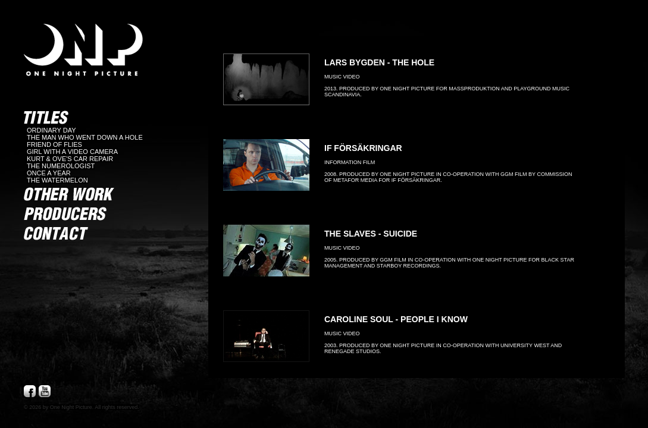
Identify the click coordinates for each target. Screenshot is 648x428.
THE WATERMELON (57, 180)
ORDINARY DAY (51, 130)
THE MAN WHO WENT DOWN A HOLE (85, 137)
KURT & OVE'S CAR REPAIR (70, 158)
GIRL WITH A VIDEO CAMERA (72, 151)
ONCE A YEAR (49, 173)
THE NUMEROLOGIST (61, 165)
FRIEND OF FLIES (54, 144)
